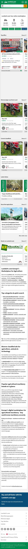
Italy (9, 425)
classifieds (11, 29)
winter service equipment (14, 328)
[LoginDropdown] (26, 2)
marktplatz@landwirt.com (10, 547)
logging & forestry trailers (17, 305)
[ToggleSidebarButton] (2, 2)
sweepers (5, 328)
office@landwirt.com (17, 486)
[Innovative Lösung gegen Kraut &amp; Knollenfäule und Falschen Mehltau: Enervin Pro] (12, 220)
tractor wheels (14, 318)
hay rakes (24, 300)
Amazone (9, 400)
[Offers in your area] (2, 5)
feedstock (15, 358)
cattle (19, 361)
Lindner (12, 395)
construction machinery (6, 356)
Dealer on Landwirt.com (7, 241)
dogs (6, 363)
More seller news (23, 235)
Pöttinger (19, 399)
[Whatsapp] (14, 529)
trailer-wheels (21, 318)
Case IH (16, 395)
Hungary (12, 425)
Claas (14, 298)
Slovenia (17, 425)
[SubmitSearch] (25, 5)
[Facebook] (8, 529)
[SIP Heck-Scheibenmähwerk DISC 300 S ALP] (12, 55)
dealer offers (5, 29)
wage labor (12, 365)
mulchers (16, 314)
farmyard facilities (13, 371)
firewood (21, 358)
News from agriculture (7, 204)
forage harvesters (19, 325)
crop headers (12, 325)
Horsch (15, 400)
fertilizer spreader (20, 319)
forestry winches (7, 305)
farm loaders (21, 327)
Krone (15, 399)
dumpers (10, 312)
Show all (24, 35)
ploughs (5, 311)
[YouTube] (2, 529)
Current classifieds (6, 138)
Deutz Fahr (8, 399)
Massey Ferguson (16, 397)
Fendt (4, 298)
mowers (19, 300)
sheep (2, 363)
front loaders (14, 330)
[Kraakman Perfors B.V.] (11, 254)
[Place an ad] (22, 2)
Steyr (22, 393)
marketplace (23, 281)
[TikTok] (11, 529)
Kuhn (12, 399)
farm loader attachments (15, 332)
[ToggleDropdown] (14, 513)
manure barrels (6, 321)
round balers (12, 302)
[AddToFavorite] (20, 40)
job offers (24, 363)
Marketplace (17, 29)
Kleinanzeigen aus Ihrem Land (9, 100)
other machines (15, 373)
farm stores (9, 358)
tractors (15, 356)
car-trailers (14, 312)
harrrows (17, 309)
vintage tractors (20, 298)
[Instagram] (5, 529)
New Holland (9, 298)
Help (3, 534)
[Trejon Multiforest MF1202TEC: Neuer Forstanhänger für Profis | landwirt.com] (12, 190)
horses (23, 361)
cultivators (22, 309)
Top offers (3, 35)
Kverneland (4, 400)
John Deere (21, 296)
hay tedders (6, 302)
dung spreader (14, 321)
